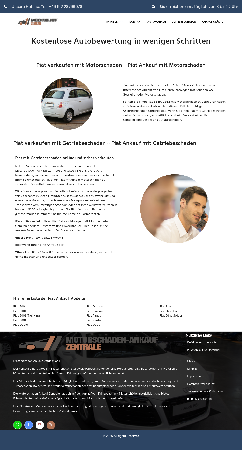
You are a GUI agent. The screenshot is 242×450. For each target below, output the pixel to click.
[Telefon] (51, 425)
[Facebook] (28, 425)
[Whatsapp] (17, 425)
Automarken (156, 22)
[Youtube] (40, 425)
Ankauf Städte (212, 22)
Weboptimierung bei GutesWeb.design (25, 443)
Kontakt (135, 22)
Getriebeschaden (184, 22)
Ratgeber (114, 22)
